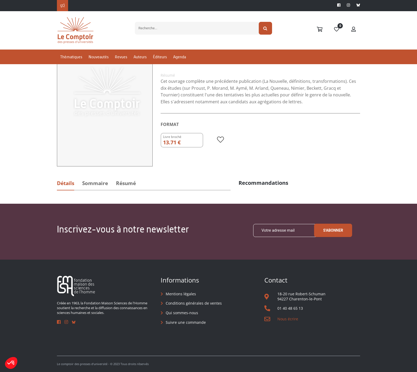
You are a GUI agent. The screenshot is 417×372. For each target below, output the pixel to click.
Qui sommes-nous (182, 312)
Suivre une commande (186, 322)
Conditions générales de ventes (194, 303)
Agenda (179, 57)
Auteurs (140, 57)
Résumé (126, 183)
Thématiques (71, 57)
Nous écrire (287, 318)
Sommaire (95, 183)
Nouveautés (99, 57)
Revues (121, 57)
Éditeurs (160, 57)
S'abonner (333, 230)
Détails (65, 183)
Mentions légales (181, 293)
